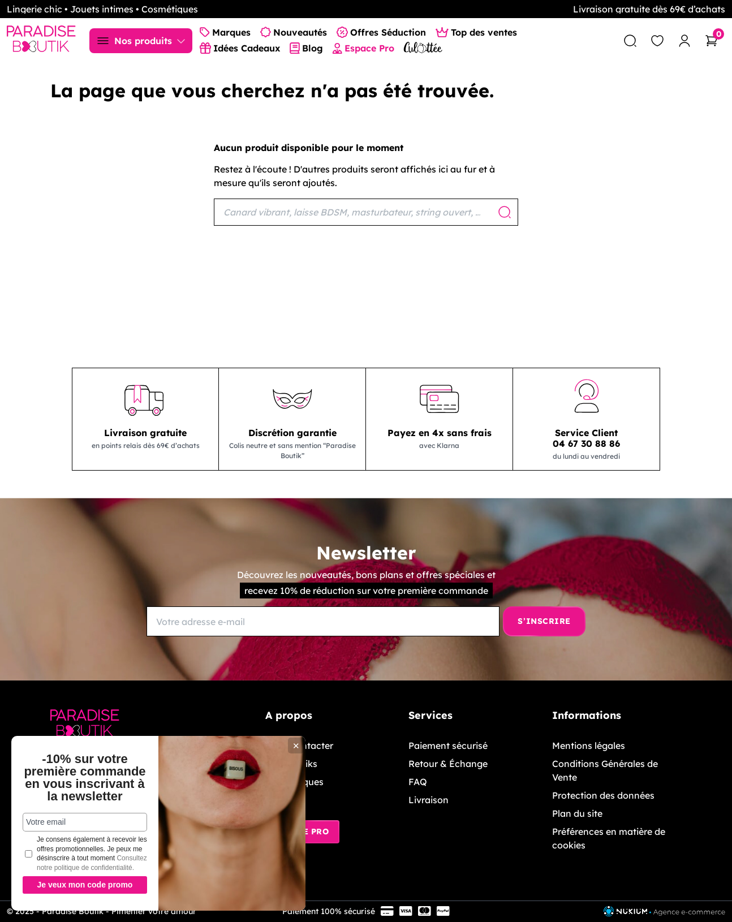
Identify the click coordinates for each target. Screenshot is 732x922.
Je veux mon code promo (85, 884)
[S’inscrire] (544, 621)
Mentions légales (588, 745)
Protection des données (603, 795)
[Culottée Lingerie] (423, 47)
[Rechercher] (366, 212)
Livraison (428, 799)
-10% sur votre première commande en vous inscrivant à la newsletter (84, 778)
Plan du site (577, 813)
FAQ (417, 781)
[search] (630, 40)
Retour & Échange (448, 763)
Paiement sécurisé (448, 745)
